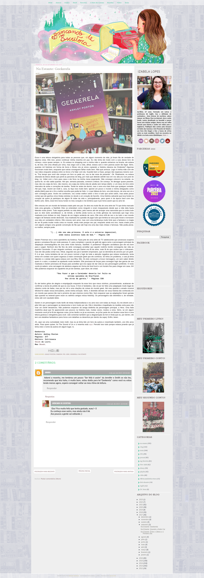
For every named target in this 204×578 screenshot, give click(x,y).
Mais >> (165, 135)
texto (141, 450)
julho (143, 539)
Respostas (50, 396)
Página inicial (84, 471)
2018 (141, 512)
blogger (113, 576)
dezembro (145, 517)
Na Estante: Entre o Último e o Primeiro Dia (152, 533)
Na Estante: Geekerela (149, 527)
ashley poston (50, 354)
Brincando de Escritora (61, 403)
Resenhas (110, 3)
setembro (145, 525)
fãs (64, 354)
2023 (141, 500)
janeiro (144, 555)
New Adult (143, 465)
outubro (144, 522)
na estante (82, 354)
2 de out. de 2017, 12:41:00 (117, 404)
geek (67, 354)
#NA (141, 454)
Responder (52, 388)
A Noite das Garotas (97, 3)
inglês (142, 486)
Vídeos (119, 3)
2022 (141, 502)
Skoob (75, 3)
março (143, 550)
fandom (59, 354)
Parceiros (83, 3)
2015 (141, 561)
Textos (127, 3)
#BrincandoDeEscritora (148, 479)
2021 (141, 505)
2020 (141, 507)
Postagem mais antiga (123, 471)
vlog (141, 447)
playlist (142, 472)
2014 (141, 563)
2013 (141, 566)
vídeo (142, 475)
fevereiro (144, 552)
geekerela (73, 354)
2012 (141, 568)
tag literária (144, 461)
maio (143, 545)
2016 (141, 558)
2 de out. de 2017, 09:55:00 (119, 373)
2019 (141, 510)
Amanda (48, 372)
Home (50, 3)
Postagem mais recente (45, 471)
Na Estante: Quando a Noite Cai (153, 529)
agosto (144, 537)
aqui (91, 324)
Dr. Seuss (143, 489)
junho (143, 542)
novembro (145, 520)
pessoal (142, 458)
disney (142, 468)
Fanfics (67, 3)
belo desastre (144, 482)
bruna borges (74, 576)
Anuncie (58, 3)
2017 (141, 515)
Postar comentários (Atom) (51, 479)
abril (143, 547)
